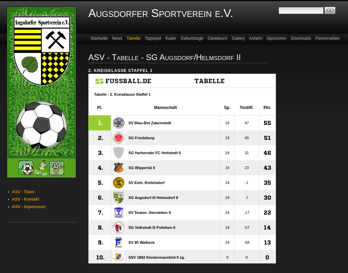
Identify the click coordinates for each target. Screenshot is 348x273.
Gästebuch (217, 38)
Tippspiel (153, 38)
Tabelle (133, 38)
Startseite (99, 38)
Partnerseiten (327, 38)
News (117, 38)
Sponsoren (276, 38)
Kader (171, 38)
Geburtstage (192, 38)
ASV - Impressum (29, 206)
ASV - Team (23, 191)
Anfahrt (255, 38)
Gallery (238, 38)
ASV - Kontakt (25, 199)
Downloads (301, 38)
